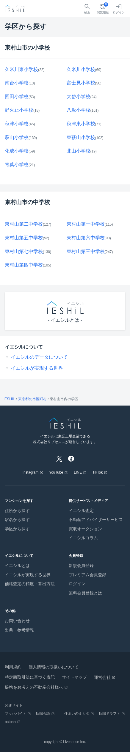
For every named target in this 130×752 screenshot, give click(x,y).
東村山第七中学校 (24, 251)
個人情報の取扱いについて (54, 667)
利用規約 (13, 667)
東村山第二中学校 (24, 223)
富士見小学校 (81, 82)
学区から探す (17, 528)
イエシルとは (17, 565)
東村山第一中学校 (86, 223)
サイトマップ (74, 677)
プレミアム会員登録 (87, 574)
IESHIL (9, 399)
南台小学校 (17, 82)
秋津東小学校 (81, 123)
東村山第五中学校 (24, 237)
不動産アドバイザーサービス (96, 519)
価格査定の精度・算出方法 (30, 583)
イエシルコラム (83, 537)
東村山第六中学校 (86, 237)
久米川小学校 (81, 69)
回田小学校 (17, 96)
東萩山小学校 (81, 137)
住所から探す (17, 510)
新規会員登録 (81, 565)
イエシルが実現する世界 (37, 368)
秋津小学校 (17, 123)
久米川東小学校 (21, 69)
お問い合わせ (17, 620)
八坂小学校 (78, 110)
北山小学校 (78, 150)
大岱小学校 (78, 96)
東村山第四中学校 (24, 264)
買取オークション (85, 528)
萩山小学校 (17, 137)
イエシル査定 (81, 510)
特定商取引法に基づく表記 (30, 677)
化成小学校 (17, 150)
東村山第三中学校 (86, 251)
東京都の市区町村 (32, 399)
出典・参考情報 (19, 630)
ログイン (77, 583)
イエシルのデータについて (39, 357)
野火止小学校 (19, 110)
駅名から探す (17, 519)
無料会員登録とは (85, 593)
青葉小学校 (17, 164)
